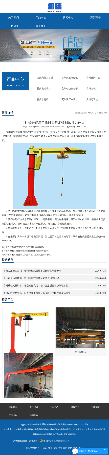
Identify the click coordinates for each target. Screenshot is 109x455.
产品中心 (41, 17)
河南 (70, 448)
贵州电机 (91, 88)
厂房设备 (13, 26)
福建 (45, 448)
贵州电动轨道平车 (70, 90)
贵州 (75, 448)
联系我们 (41, 26)
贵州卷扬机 (42, 99)
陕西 (81, 448)
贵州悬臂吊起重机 (45, 79)
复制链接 (65, 424)
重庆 (65, 448)
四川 (50, 448)
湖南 (60, 448)
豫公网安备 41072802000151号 (55, 441)
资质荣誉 (95, 17)
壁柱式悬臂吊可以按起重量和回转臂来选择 (29, 251)
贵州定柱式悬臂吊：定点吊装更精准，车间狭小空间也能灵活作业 (36, 293)
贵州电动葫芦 (44, 88)
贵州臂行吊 (81, 352)
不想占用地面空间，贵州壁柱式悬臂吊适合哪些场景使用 (32, 271)
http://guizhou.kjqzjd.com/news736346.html (46, 127)
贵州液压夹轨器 (70, 99)
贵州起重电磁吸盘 (70, 79)
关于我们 (13, 17)
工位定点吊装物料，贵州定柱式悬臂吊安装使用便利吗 (31, 278)
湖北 (55, 448)
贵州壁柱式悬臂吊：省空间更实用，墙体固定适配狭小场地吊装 (35, 285)
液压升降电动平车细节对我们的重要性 (27, 247)
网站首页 (92, 112)
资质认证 (96, 407)
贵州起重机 (92, 99)
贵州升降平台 (93, 77)
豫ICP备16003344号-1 (79, 424)
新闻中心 (68, 17)
